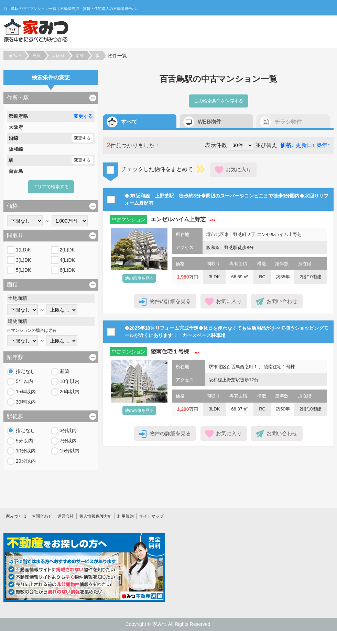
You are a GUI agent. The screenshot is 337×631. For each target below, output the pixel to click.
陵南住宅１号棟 (170, 351)
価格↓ (287, 145)
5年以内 (24, 381)
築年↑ (323, 145)
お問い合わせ (282, 301)
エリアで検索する (51, 186)
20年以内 (70, 391)
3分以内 (68, 430)
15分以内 (70, 450)
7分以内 (68, 440)
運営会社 (65, 516)
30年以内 (26, 402)
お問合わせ (42, 516)
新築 (64, 371)
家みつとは (16, 516)
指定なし (25, 371)
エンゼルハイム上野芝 (178, 219)
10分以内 (26, 450)
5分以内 (24, 440)
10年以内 (70, 381)
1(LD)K (23, 249)
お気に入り (238, 169)
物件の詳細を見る (170, 301)
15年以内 (26, 391)
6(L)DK (67, 270)
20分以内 (26, 461)
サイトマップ (151, 516)
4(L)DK (67, 260)
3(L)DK (23, 260)
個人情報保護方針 (95, 516)
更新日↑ (305, 145)
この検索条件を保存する (218, 100)
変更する (83, 116)
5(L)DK (23, 270)
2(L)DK (67, 249)
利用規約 (125, 516)
